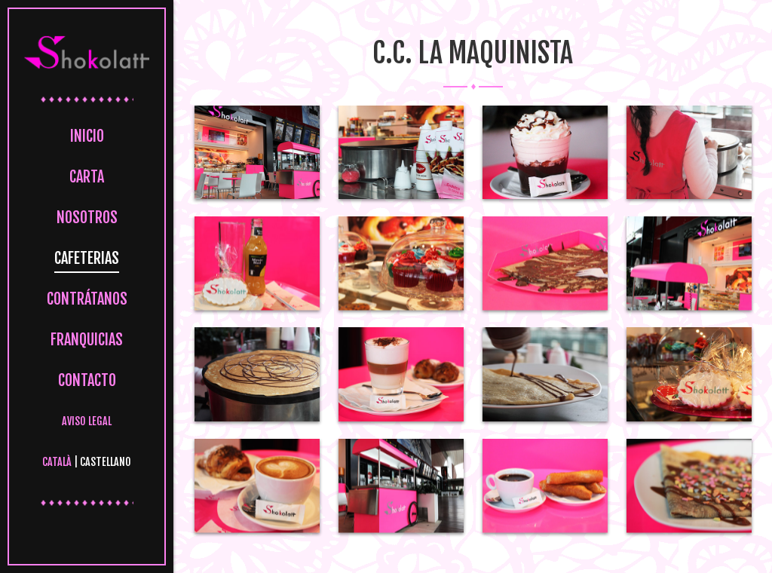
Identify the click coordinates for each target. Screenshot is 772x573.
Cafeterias (86, 258)
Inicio (87, 136)
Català (57, 461)
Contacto (87, 380)
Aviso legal (87, 421)
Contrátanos (87, 299)
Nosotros (87, 217)
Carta (86, 176)
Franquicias (87, 339)
